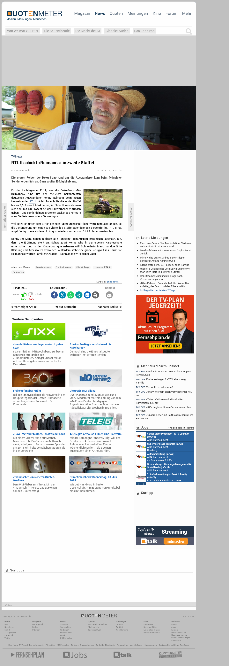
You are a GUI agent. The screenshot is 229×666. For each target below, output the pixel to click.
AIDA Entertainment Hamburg (160, 447)
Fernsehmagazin (36, 645)
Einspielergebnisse (152, 630)
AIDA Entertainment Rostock (163, 467)
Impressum (176, 640)
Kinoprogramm (150, 645)
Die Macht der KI (87, 30)
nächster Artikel (110, 307)
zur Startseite (66, 307)
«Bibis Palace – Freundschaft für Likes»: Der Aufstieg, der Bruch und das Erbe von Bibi (164, 284)
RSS (6, 624)
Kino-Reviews (122, 630)
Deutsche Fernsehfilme (169, 645)
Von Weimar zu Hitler (22, 30)
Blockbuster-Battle (151, 632)
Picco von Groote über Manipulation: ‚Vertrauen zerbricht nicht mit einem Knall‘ (166, 244)
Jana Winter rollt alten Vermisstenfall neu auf (164, 393)
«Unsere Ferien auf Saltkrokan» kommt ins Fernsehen (164, 416)
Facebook (8, 635)
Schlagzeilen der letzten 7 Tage (157, 290)
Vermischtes (65, 627)
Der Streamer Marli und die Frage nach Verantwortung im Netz (161, 277)
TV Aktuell (23, 645)
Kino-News (148, 624)
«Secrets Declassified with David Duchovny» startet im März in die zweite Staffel (165, 270)
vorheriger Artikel (24, 307)
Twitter (7, 638)
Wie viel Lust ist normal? (154, 387)
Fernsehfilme (122, 645)
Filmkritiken (51, 645)
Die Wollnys (82, 267)
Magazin (82, 13)
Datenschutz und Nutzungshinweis (179, 633)
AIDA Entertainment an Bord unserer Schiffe (162, 436)
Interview (36, 630)
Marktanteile (93, 627)
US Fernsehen (63, 645)
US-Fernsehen (66, 638)
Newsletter (9, 627)
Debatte (119, 624)
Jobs (173, 627)
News (100, 13)
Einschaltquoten (87, 645)
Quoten (116, 13)
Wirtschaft (64, 630)
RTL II (32, 201)
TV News (74, 645)
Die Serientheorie (57, 30)
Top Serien (184, 645)
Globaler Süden (117, 30)
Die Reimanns (63, 267)
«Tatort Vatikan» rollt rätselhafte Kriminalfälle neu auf (159, 401)
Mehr (186, 13)
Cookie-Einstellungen (180, 637)
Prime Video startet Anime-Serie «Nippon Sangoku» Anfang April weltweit (162, 259)
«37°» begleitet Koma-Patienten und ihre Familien (163, 409)
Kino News (13, 645)
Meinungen (138, 13)
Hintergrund (37, 624)
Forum (171, 13)
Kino (157, 13)
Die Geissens (43, 267)
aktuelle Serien (136, 645)
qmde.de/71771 (114, 281)
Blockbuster (110, 645)
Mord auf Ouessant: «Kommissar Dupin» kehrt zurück (165, 252)
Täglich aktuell (94, 630)
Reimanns (18, 272)
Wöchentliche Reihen (97, 624)
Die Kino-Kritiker (151, 627)
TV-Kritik (119, 627)
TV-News (64, 624)
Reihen (35, 627)
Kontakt (174, 630)
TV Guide (100, 645)
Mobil (7, 630)
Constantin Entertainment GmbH (161, 477)
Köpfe (62, 635)
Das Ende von (144, 30)
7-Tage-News (10, 632)
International (66, 632)
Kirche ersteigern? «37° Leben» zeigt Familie (164, 265)
